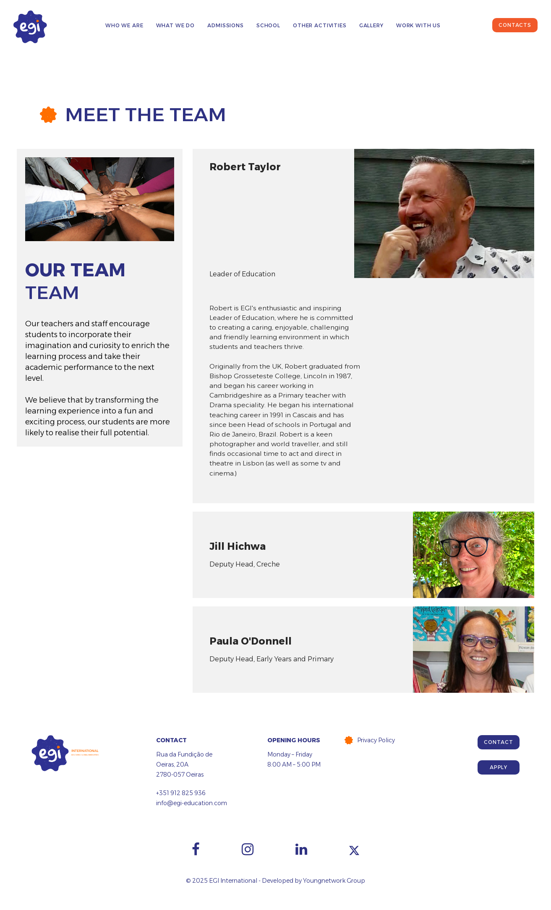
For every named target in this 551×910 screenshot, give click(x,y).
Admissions (225, 25)
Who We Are (124, 25)
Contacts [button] (515, 25)
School (268, 25)
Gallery (371, 25)
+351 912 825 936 (181, 793)
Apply (498, 767)
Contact (498, 742)
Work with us (418, 25)
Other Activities (320, 25)
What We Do (175, 25)
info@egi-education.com (191, 803)
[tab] (363, 213)
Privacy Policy (376, 740)
